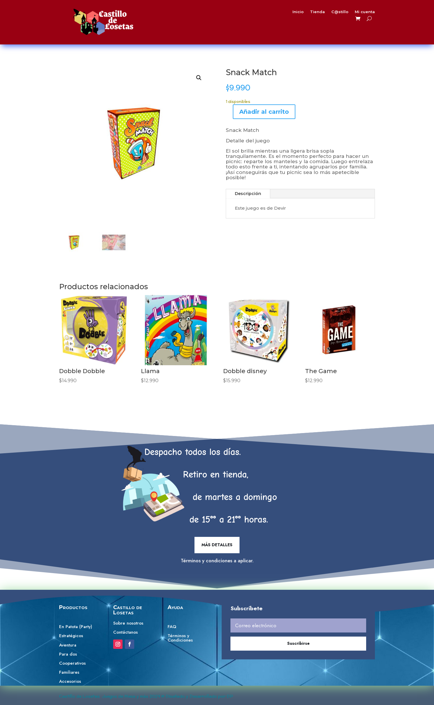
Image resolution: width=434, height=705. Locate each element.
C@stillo (325, 13)
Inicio (289, 13)
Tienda (305, 13)
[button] (199, 78)
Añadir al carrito (264, 111)
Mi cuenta (347, 13)
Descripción (248, 193)
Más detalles (217, 545)
